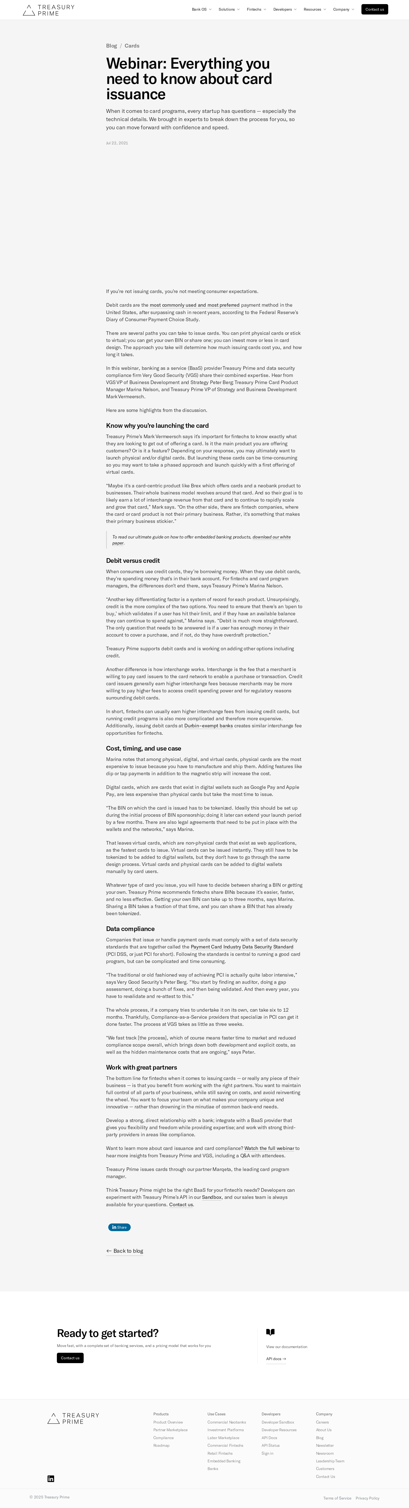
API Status (271, 1445)
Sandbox (211, 1197)
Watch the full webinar (269, 1148)
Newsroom (325, 1453)
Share (119, 1227)
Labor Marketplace (223, 1438)
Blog (319, 1438)
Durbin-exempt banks (208, 725)
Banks (213, 1468)
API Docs (269, 1438)
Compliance (163, 1438)
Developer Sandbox (278, 1422)
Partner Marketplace (170, 1430)
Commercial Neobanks (227, 1422)
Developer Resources (279, 1430)
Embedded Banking (224, 1461)
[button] (202, 9)
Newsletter (325, 1445)
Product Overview (168, 1422)
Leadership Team (330, 1461)
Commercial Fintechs (225, 1445)
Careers (322, 1422)
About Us (324, 1430)
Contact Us (325, 1476)
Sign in (267, 1453)
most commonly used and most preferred (195, 305)
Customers (325, 1468)
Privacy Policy (367, 1498)
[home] (48, 10)
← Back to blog (124, 1250)
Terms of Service (337, 1498)
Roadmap (161, 1445)
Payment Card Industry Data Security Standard (242, 947)
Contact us (375, 9)
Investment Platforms (226, 1430)
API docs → (276, 1358)
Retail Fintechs (220, 1453)
